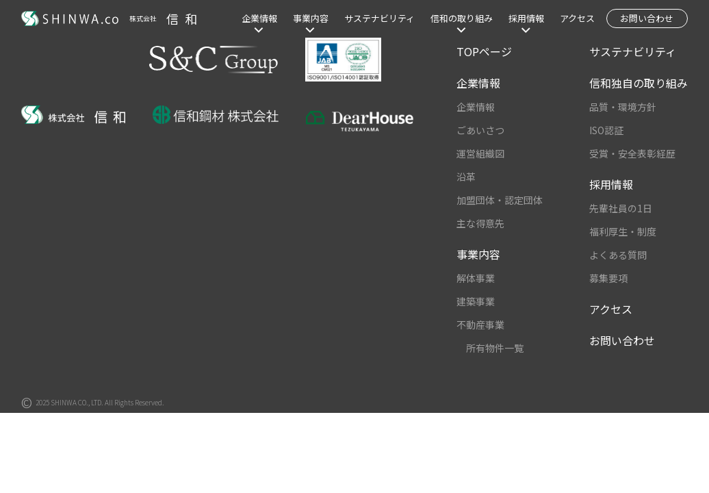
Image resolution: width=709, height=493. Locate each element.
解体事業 (475, 278)
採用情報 (526, 18)
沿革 (466, 176)
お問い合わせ (646, 18)
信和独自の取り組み (638, 82)
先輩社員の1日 (620, 208)
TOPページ (484, 51)
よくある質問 (618, 255)
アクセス (577, 18)
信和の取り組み (461, 18)
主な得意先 (480, 223)
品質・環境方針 (622, 107)
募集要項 (608, 278)
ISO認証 (606, 130)
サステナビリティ (379, 18)
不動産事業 (480, 324)
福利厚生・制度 (622, 231)
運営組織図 (480, 153)
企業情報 (259, 18)
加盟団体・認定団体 (499, 200)
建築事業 (475, 301)
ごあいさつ (480, 130)
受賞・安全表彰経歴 (632, 153)
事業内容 (310, 18)
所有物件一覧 (495, 348)
